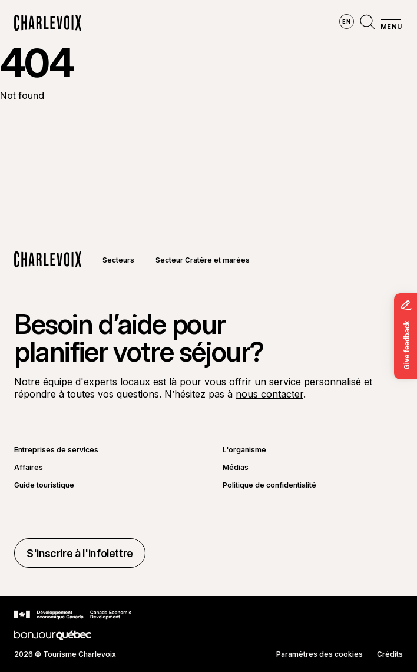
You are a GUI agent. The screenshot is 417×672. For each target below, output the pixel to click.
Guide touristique (44, 485)
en (346, 21)
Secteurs (118, 260)
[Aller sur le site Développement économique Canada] (72, 615)
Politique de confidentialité (269, 485)
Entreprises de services (56, 449)
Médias (236, 467)
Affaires (28, 467)
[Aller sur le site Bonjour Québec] (52, 635)
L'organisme (244, 449)
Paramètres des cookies (319, 654)
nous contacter (269, 394)
